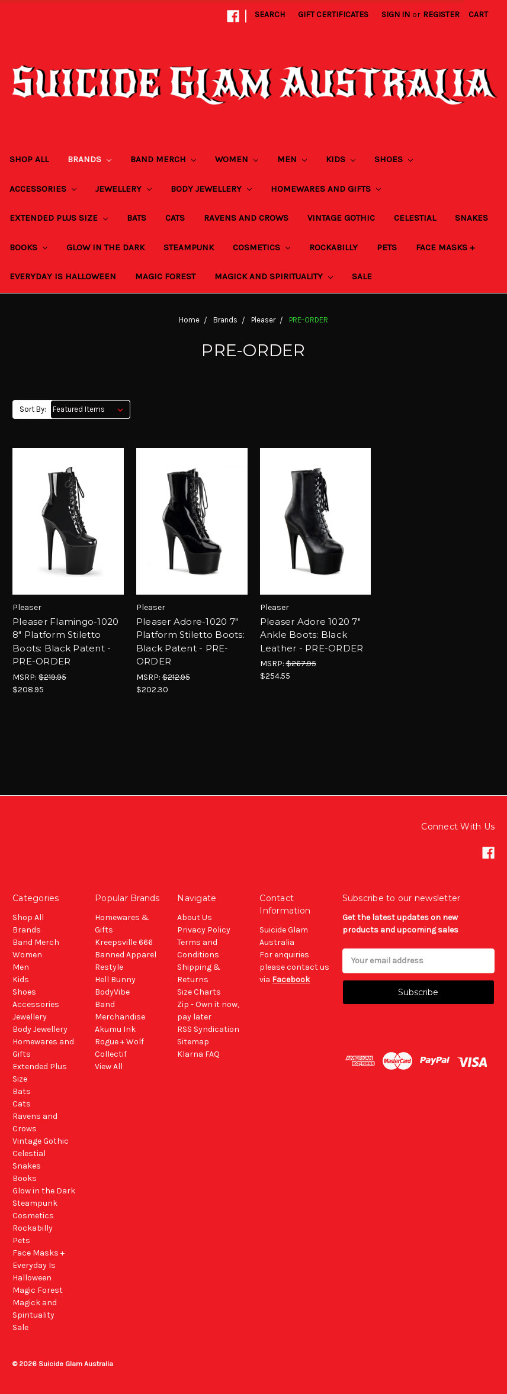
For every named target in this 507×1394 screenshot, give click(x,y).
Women (236, 159)
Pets (387, 247)
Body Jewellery (211, 188)
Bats (136, 217)
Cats (175, 217)
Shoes (393, 159)
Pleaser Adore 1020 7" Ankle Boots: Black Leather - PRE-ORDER (312, 635)
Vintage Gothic (341, 217)
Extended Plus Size (58, 217)
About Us (194, 917)
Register (441, 14)
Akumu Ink (115, 1029)
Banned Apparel (125, 955)
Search (270, 14)
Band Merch (163, 159)
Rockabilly (333, 247)
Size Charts (199, 992)
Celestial (415, 217)
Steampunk (188, 247)
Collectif (111, 1054)
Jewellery (123, 188)
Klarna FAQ (198, 1054)
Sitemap (193, 1042)
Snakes (471, 217)
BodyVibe (112, 992)
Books (28, 247)
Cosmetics (261, 247)
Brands (89, 159)
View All (109, 1066)
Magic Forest (165, 276)
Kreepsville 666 (124, 942)
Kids (340, 159)
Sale (362, 276)
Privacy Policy (203, 930)
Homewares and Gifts (326, 188)
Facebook (291, 979)
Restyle (109, 967)
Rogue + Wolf (119, 1042)
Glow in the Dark (105, 247)
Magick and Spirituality (273, 276)
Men (292, 159)
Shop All (29, 159)
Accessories (42, 188)
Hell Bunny (115, 979)
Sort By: (33, 409)
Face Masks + (445, 247)
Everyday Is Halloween (62, 276)
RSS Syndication (208, 1029)
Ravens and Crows (246, 217)
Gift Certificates (333, 14)
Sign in (395, 14)
